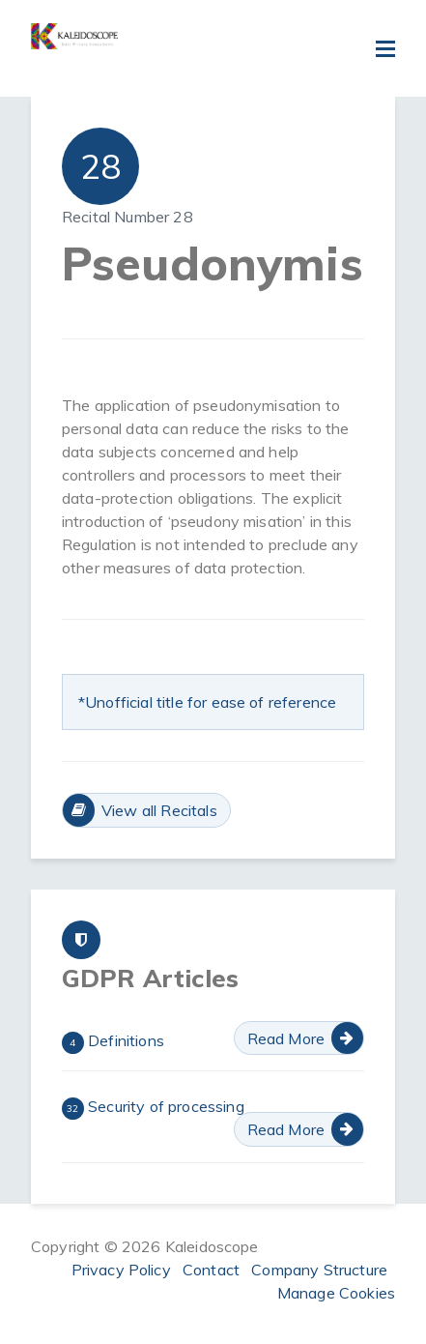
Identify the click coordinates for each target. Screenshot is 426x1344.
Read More (286, 1038)
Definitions (113, 1042)
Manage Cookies (336, 1292)
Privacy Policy (121, 1269)
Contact (211, 1269)
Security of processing (153, 1108)
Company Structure (319, 1269)
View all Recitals (159, 810)
